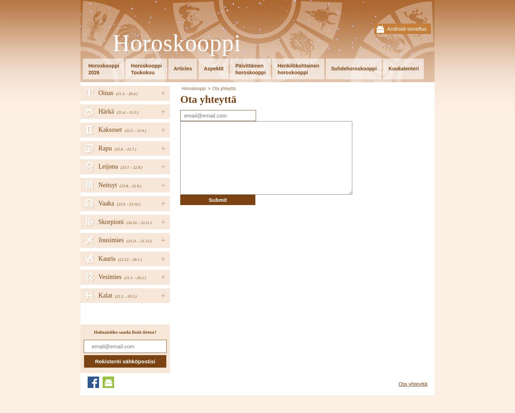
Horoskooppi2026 (103, 69)
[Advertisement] (240, 255)
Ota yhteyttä (224, 88)
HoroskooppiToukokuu (146, 69)
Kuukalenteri (403, 68)
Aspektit (214, 68)
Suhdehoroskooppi (354, 68)
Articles (183, 68)
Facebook (93, 382)
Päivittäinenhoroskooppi (250, 69)
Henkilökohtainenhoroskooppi (298, 69)
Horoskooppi (177, 43)
